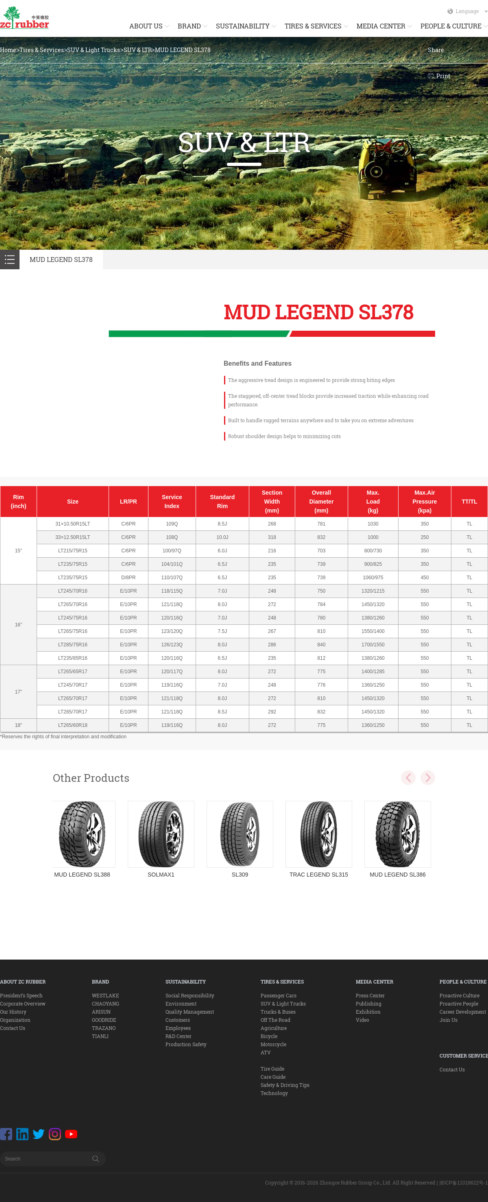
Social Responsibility (190, 995)
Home (8, 50)
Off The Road (275, 1020)
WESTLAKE (105, 995)
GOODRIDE (104, 1020)
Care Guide (273, 1076)
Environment (181, 1003)
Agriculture (274, 1028)
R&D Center (179, 1036)
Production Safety (186, 1044)
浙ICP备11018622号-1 (463, 1183)
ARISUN (101, 1011)
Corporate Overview (23, 1003)
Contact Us (12, 1028)
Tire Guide (272, 1068)
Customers (178, 1020)
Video (362, 1020)
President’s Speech (21, 995)
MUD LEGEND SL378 (183, 50)
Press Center (370, 995)
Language (472, 11)
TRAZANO (103, 1028)
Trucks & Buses (278, 1011)
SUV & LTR (138, 50)
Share (436, 50)
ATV (266, 1052)
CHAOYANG (105, 1003)
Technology (274, 1093)
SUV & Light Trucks (93, 50)
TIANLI (100, 1036)
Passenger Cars (278, 995)
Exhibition (368, 1011)
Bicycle (269, 1036)
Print (443, 76)
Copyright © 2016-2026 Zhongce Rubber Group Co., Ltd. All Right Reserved (350, 1182)
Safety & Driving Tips (285, 1085)
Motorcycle (273, 1044)
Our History (13, 1011)
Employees (178, 1028)
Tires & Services (42, 50)
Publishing (368, 1003)
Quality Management (190, 1011)
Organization (15, 1020)
